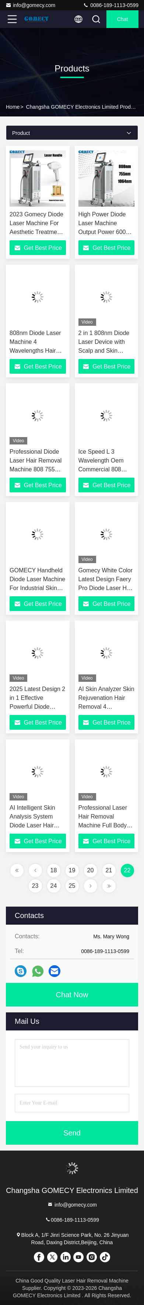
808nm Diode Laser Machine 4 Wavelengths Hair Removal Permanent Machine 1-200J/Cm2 (38, 350)
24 (53, 886)
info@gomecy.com (30, 5)
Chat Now (72, 995)
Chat (122, 19)
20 (90, 870)
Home (13, 107)
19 (72, 870)
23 (35, 886)
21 (109, 870)
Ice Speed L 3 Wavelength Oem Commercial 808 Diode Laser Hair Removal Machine (102, 469)
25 (72, 886)
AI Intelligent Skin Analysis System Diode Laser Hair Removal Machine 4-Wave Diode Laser (37, 825)
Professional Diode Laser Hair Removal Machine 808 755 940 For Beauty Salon (36, 469)
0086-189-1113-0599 (110, 5)
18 (53, 870)
